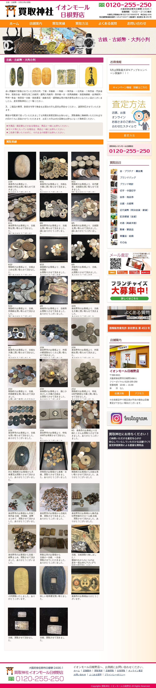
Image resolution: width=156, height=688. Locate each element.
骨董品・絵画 (129, 236)
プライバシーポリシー (115, 674)
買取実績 (58, 24)
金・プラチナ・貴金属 (129, 171)
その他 (129, 242)
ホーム (14, 24)
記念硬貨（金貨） (129, 216)
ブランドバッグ (129, 177)
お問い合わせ (137, 24)
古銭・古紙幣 (129, 203)
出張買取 (121, 670)
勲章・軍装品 (129, 229)
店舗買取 (110, 670)
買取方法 (82, 24)
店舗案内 (35, 24)
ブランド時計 (129, 184)
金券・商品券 (129, 197)
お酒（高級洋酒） (129, 223)
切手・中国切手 (129, 190)
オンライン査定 (135, 670)
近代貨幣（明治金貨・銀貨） (129, 210)
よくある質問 (108, 24)
